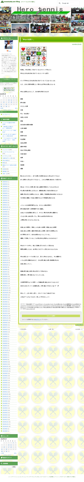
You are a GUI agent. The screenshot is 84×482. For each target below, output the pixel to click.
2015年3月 (5, 387)
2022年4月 (5, 278)
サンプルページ (6, 114)
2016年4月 (5, 357)
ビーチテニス (6, 156)
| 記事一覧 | (51, 329)
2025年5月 (5, 195)
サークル (32, 476)
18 (11, 102)
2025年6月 (5, 193)
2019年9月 (5, 334)
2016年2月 (5, 361)
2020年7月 (5, 327)
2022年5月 (5, 276)
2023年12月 (5, 232)
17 (8, 102)
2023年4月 (5, 251)
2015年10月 (5, 371)
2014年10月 (5, 398)
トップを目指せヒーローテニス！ (28, 17)
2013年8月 (5, 431)
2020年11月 (5, 318)
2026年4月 (5, 181)
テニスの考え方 (76, 304)
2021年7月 (5, 299)
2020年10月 (5, 320)
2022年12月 (5, 260)
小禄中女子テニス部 (7, 158)
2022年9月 (5, 267)
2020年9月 (5, 322)
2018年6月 (5, 343)
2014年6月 (5, 408)
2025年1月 (5, 205)
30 (6, 106)
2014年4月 (5, 412)
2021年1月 (5, 313)
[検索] (68, 3)
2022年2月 (5, 283)
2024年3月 (5, 225)
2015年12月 (5, 366)
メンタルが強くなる (31, 307)
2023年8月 (5, 241)
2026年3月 (5, 184)
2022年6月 (5, 274)
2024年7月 (5, 216)
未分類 (4, 169)
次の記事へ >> (79, 329)
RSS (10, 51)
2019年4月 (5, 341)
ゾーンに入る (46, 304)
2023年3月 (5, 253)
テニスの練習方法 (67, 304)
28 (1, 106)
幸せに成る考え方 (47, 307)
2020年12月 (5, 315)
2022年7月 (5, 271)
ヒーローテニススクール (56, 305)
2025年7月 (5, 191)
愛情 (59, 307)
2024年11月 (5, 209)
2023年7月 (5, 244)
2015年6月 (5, 380)
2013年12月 (5, 422)
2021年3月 (5, 308)
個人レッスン (39, 307)
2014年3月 (5, 415)
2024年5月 (5, 221)
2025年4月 (5, 198)
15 (3, 102)
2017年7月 (5, 352)
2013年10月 (5, 426)
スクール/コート (44, 476)
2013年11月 (5, 424)
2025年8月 (5, 188)
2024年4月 (5, 223)
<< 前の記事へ (23, 329)
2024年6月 (5, 218)
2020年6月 (5, 329)
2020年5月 (5, 331)
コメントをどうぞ (30, 308)
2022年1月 (5, 285)
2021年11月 (5, 290)
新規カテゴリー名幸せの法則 (9, 165)
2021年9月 (5, 295)
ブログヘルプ (63, 476)
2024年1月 (5, 230)
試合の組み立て (70, 307)
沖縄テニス (63, 307)
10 (8, 100)
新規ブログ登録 (71, 476)
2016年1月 (5, 364)
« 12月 (1, 108)
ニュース (26, 476)
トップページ (12, 476)
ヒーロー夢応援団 (67, 305)
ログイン (37, 319)
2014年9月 (5, 401)
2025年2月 (5, 202)
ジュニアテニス (39, 304)
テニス (51, 304)
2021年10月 (5, 292)
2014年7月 (5, 405)
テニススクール (30, 305)
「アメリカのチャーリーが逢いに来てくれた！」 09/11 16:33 (9, 140)
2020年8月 (5, 325)
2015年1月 (5, 392)
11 (11, 100)
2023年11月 (5, 235)
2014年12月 (5, 394)
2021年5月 (5, 304)
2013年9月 (5, 428)
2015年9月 (5, 373)
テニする (37, 476)
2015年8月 (5, 375)
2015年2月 (5, 389)
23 (6, 104)
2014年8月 (5, 403)
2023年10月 (5, 237)
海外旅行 (5, 171)
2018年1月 (5, 348)
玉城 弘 (5, 173)
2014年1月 (5, 419)
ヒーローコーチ (38, 305)
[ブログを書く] (31, 1)
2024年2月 (5, 228)
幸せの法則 (29, 304)
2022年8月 (5, 269)
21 (1, 104)
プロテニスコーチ (76, 305)
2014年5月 (5, 410)
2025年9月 (5, 186)
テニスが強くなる (58, 304)
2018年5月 (5, 345)
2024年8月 (5, 214)
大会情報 (51, 476)
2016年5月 (5, 355)
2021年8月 (5, 297)
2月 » (16, 108)
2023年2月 (5, 255)
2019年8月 (5, 336)
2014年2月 (5, 417)
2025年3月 (5, 200)
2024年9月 (5, 211)
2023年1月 (5, 258)
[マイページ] (24, 1)
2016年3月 (5, 359)
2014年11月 (5, 396)
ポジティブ (23, 307)
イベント (56, 476)
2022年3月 (5, 281)
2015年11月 (5, 368)
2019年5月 (5, 338)
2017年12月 (5, 350)
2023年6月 (5, 246)
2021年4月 (5, 306)
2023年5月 (5, 248)
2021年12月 (5, 288)
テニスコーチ (6, 149)
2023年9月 (5, 239)
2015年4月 (5, 385)
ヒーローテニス (46, 305)
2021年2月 (5, 311)
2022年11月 (5, 262)
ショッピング (20, 476)
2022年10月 (5, 265)
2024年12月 (5, 207)
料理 (4, 162)
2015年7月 (5, 378)
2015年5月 (5, 382)
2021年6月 (5, 301)
